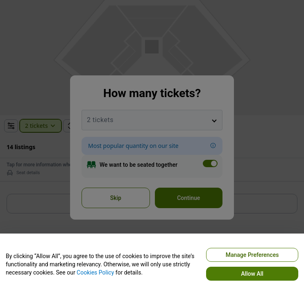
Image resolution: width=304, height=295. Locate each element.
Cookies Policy (95, 272)
